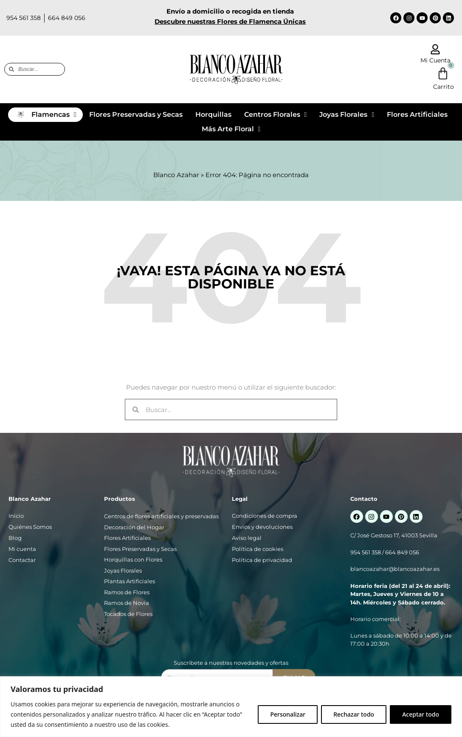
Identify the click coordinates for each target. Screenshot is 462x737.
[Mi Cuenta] (435, 49)
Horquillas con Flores (133, 559)
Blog (15, 537)
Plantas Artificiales (129, 581)
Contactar (22, 559)
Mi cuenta (22, 548)
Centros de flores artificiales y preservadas (161, 516)
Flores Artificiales (127, 537)
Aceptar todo (420, 714)
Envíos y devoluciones (262, 526)
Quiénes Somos (30, 526)
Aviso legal (247, 537)
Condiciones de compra (264, 515)
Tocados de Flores (128, 613)
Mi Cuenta (435, 60)
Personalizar (287, 714)
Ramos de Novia (126, 602)
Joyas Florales (123, 570)
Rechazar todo (353, 714)
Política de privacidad (262, 559)
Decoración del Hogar (134, 527)
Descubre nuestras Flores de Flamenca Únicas (230, 21)
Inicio (16, 515)
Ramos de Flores (126, 592)
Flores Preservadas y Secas (140, 548)
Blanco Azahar (176, 175)
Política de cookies (257, 548)
